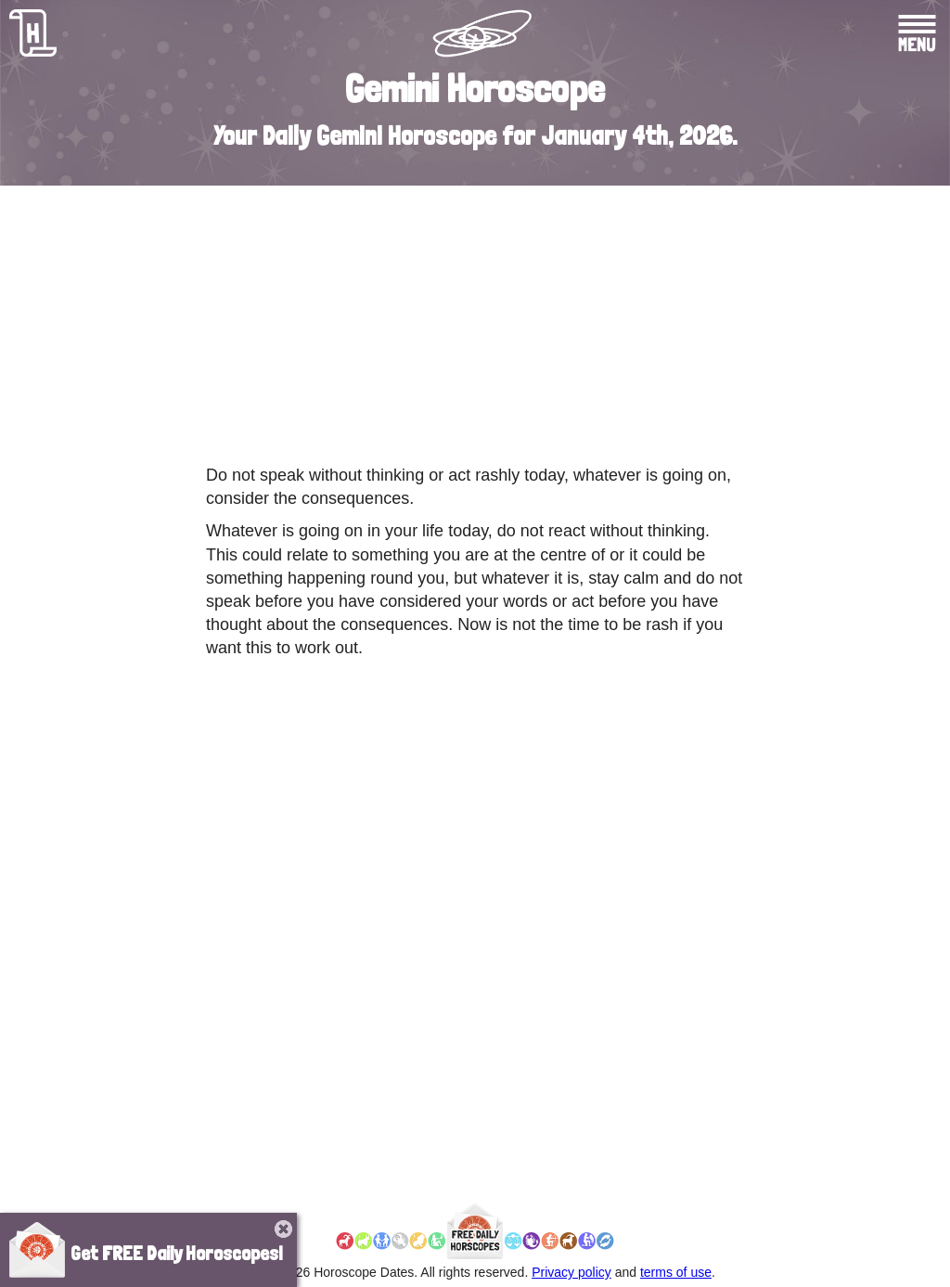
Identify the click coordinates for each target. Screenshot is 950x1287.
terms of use (676, 1272)
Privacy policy (571, 1272)
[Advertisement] (475, 320)
